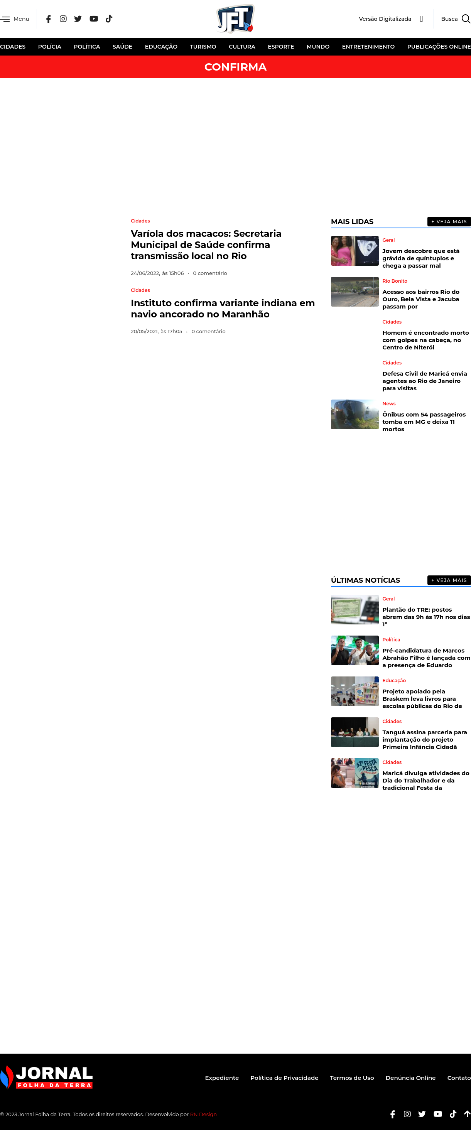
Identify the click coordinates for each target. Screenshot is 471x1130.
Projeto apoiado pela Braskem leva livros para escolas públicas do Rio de (422, 699)
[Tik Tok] (109, 19)
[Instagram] (63, 19)
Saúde (122, 46)
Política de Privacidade (284, 1077)
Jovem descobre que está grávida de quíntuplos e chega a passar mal (421, 258)
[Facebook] (48, 19)
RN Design (203, 1114)
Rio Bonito (395, 281)
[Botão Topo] (464, 1114)
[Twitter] (78, 19)
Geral (389, 240)
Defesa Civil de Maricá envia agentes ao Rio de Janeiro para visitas (425, 381)
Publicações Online (439, 46)
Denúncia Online (411, 1077)
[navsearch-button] (452, 19)
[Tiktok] (450, 1114)
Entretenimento (368, 46)
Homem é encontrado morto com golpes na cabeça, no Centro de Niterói (426, 340)
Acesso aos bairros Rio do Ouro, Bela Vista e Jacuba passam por (421, 299)
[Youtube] (435, 1114)
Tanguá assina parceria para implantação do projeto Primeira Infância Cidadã (425, 740)
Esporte (281, 46)
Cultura (242, 46)
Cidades (12, 46)
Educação (161, 46)
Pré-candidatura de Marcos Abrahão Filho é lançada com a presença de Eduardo (427, 658)
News (389, 403)
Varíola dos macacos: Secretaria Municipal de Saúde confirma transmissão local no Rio (206, 244)
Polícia (49, 46)
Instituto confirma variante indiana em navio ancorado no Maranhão (223, 308)
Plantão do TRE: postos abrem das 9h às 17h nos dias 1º (426, 617)
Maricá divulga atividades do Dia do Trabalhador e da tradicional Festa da (426, 780)
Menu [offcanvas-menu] (14, 19)
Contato (459, 1077)
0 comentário (210, 273)
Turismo (203, 46)
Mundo (318, 46)
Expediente (222, 1077)
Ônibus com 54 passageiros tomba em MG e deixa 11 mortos (424, 422)
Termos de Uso (352, 1077)
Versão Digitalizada (385, 18)
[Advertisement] (235, 147)
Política (87, 46)
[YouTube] (93, 19)
